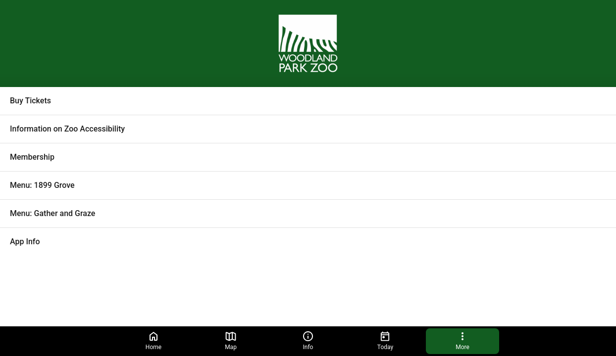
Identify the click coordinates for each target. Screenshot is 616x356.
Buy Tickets (30, 100)
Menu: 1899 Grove (42, 185)
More (462, 340)
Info (308, 340)
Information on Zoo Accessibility (67, 129)
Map (231, 340)
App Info (25, 241)
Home (153, 340)
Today (385, 340)
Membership (32, 157)
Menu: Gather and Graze (52, 213)
